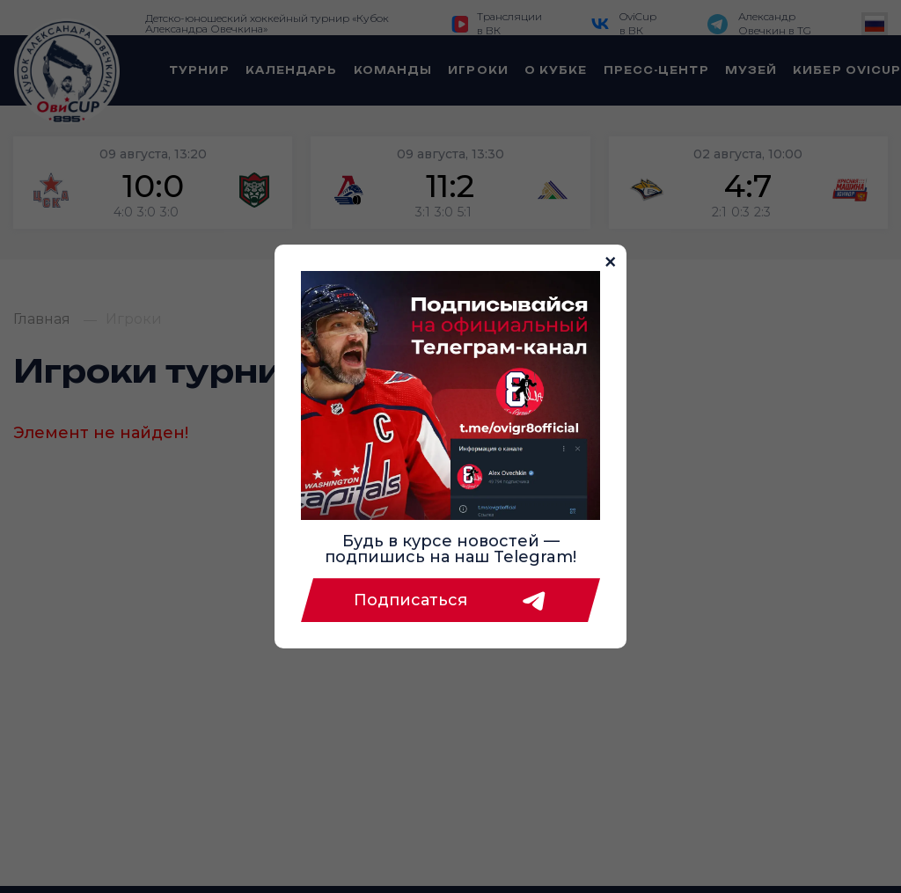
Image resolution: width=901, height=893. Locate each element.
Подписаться (450, 600)
